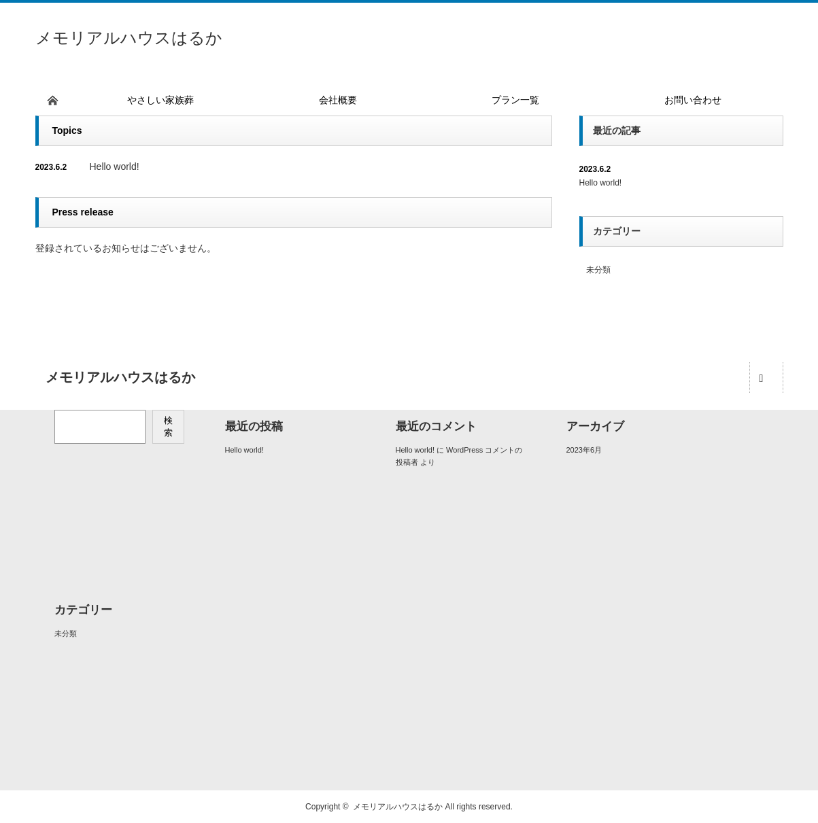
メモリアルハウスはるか (128, 38)
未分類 (598, 270)
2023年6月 (584, 450)
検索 (168, 426)
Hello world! (114, 166)
